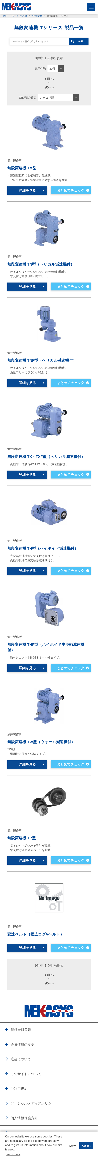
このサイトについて (26, 1074)
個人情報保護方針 (24, 1118)
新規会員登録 (21, 1030)
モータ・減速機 (19, 16)
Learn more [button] (13, 1154)
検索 (80, 41)
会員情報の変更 (22, 1044)
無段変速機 (37, 16)
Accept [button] (86, 1145)
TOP (5, 16)
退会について (21, 1059)
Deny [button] (72, 1145)
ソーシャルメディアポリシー (33, 1103)
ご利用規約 (19, 1089)
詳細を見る (27, 190)
